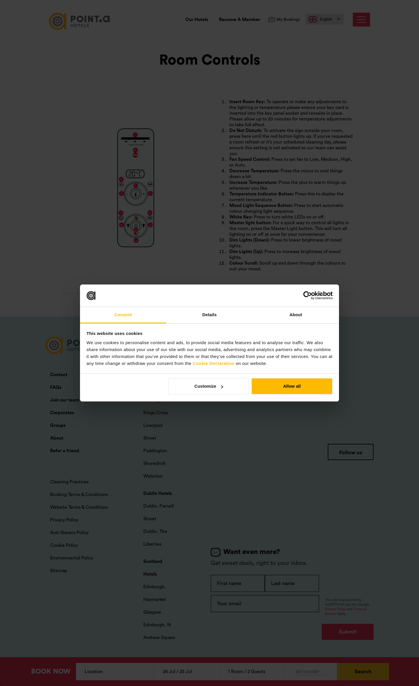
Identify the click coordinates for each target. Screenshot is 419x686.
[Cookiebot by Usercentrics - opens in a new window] (307, 295)
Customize (209, 386)
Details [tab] (209, 314)
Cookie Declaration (214, 363)
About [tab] (296, 314)
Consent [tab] (123, 314)
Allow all (292, 386)
